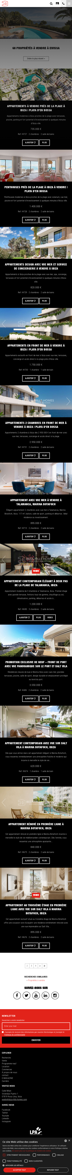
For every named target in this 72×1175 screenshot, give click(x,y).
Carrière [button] (5, 1081)
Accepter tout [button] (19, 1170)
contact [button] (5, 1075)
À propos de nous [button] (9, 1072)
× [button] (69, 1141)
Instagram (6, 1121)
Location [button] (5, 1066)
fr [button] (57, 3)
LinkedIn (5, 1118)
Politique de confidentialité (14, 1035)
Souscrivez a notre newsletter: (13, 1020)
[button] (36, 1165)
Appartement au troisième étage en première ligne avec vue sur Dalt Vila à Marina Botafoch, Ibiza (36, 909)
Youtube (5, 1115)
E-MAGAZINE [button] (7, 1078)
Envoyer (36, 1040)
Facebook (6, 1110)
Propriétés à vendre (36, 980)
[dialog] (36, 1156)
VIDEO (50, 617)
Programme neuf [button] (9, 1063)
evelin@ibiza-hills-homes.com (14, 1099)
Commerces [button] (7, 1069)
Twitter (5, 1113)
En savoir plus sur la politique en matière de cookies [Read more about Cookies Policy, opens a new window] (31, 1151)
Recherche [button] (6, 1058)
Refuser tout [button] (53, 1170)
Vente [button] (4, 1060)
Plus (44, 301)
